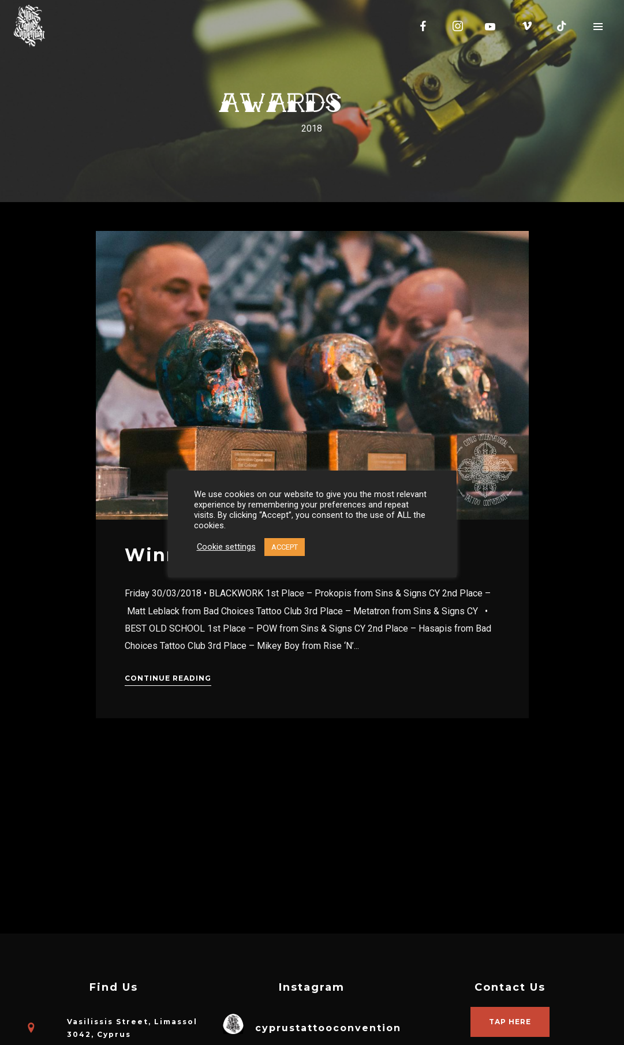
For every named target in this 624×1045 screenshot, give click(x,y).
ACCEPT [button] (284, 547)
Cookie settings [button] (226, 547)
